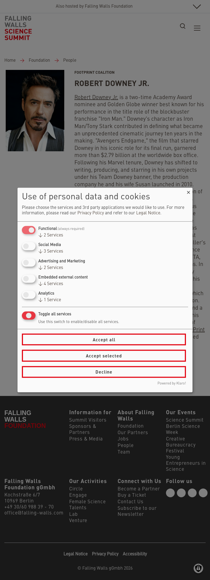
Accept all (104, 339)
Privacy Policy (90, 213)
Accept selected (104, 356)
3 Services (50, 251)
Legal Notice (148, 213)
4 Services (50, 283)
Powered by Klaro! (172, 383)
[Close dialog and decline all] (188, 191)
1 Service (49, 300)
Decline (103, 372)
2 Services (50, 235)
